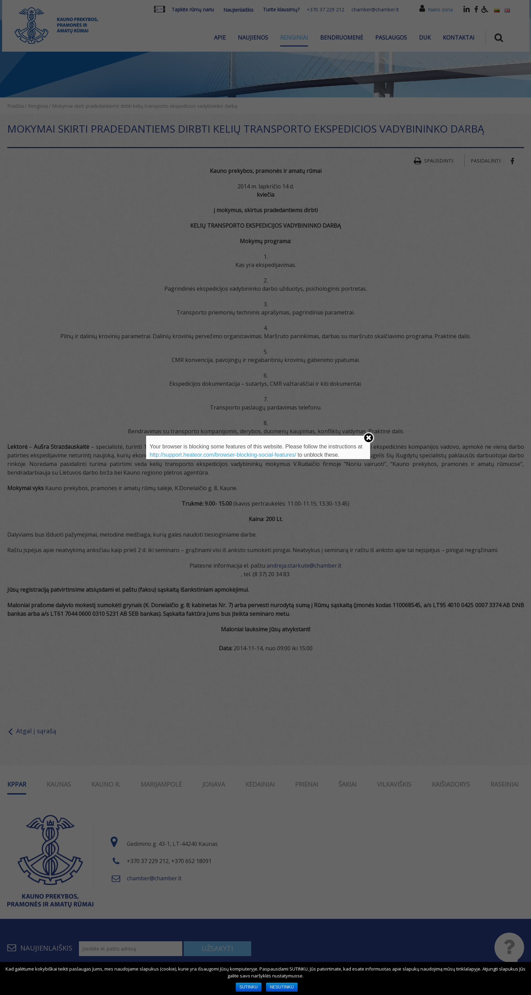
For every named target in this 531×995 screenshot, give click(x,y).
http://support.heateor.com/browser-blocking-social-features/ (223, 455)
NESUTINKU (282, 987)
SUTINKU (248, 987)
